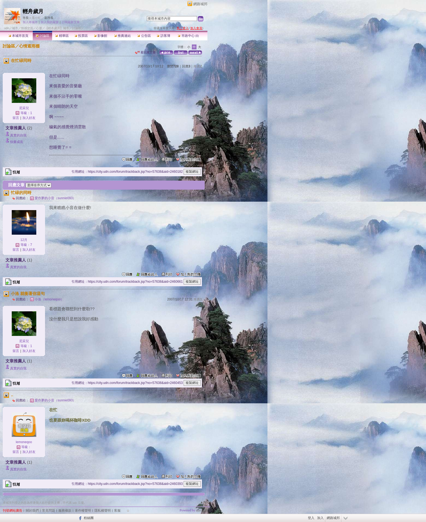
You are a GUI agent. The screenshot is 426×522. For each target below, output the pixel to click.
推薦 (197, 66)
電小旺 (36, 17)
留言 (16, 118)
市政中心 (188, 36)
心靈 (39, 28)
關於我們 (32, 510)
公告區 (144, 36)
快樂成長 (16, 142)
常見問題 (48, 510)
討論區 (42, 36)
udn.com (201, 510)
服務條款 (65, 510)
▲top (203, 502)
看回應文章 (145, 52)
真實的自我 (18, 135)
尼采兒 (24, 108)
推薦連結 (122, 36)
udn (6, 28)
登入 (311, 518)
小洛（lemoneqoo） (49, 299)
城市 (15, 28)
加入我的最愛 (50, 22)
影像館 (100, 36)
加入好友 (28, 118)
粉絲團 (89, 518)
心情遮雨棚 (29, 46)
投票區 (81, 36)
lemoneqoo (24, 442)
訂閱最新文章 (71, 22)
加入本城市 (30, 22)
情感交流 (27, 28)
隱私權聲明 (102, 510)
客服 (117, 510)
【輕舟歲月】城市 (57, 28)
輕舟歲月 (33, 11)
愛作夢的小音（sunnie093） (55, 198)
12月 (23, 240)
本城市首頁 (18, 36)
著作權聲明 (83, 510)
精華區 (61, 36)
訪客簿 (163, 36)
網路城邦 (200, 4)
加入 (320, 518)
